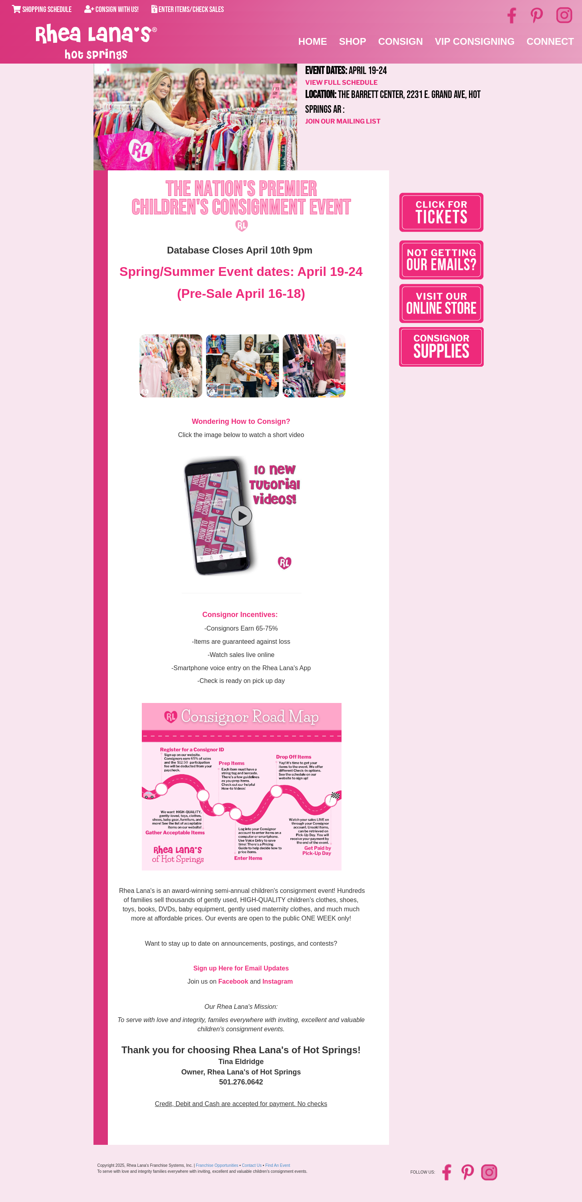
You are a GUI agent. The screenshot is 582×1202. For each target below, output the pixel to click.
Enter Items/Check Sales (187, 9)
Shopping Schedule (42, 9)
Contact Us (252, 1165)
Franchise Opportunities (217, 1165)
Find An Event (277, 1165)
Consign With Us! (111, 9)
